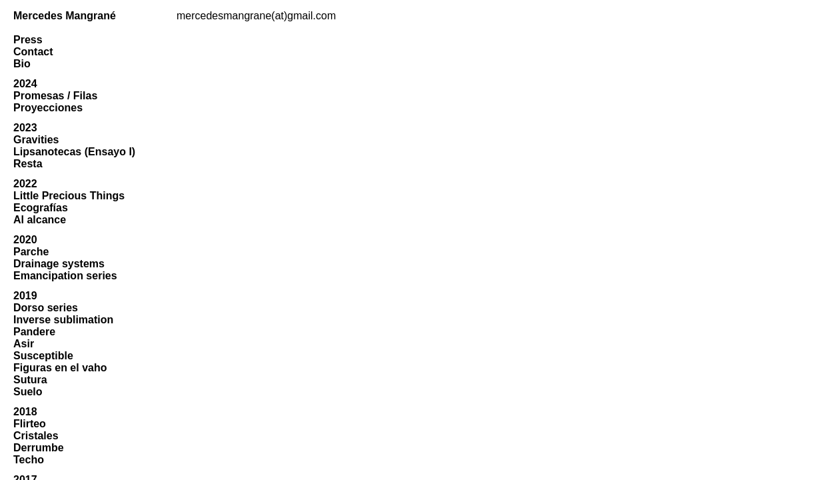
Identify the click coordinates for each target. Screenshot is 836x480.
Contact (33, 51)
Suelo (28, 391)
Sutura (30, 379)
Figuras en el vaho (60, 367)
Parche (31, 251)
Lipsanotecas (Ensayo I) (74, 151)
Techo (28, 459)
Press (28, 39)
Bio (22, 63)
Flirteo (29, 423)
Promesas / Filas (55, 95)
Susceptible (43, 355)
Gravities (36, 139)
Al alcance (39, 219)
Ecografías (40, 207)
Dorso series (45, 307)
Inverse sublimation (63, 319)
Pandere (34, 331)
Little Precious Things (69, 195)
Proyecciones (48, 107)
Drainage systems (59, 263)
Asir (23, 343)
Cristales (36, 435)
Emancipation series (65, 275)
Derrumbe (38, 447)
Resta (28, 163)
